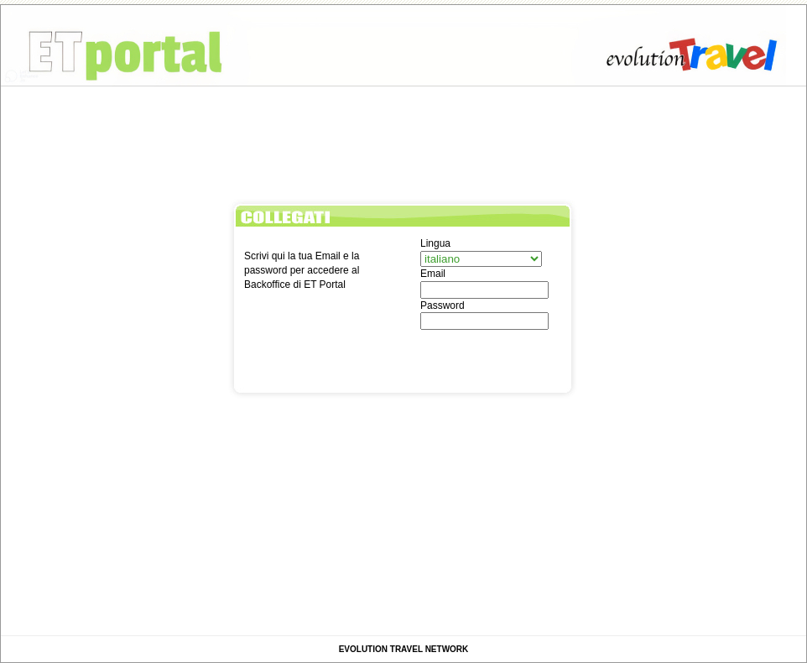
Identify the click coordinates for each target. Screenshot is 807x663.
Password (442, 305)
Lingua (435, 243)
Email (432, 273)
